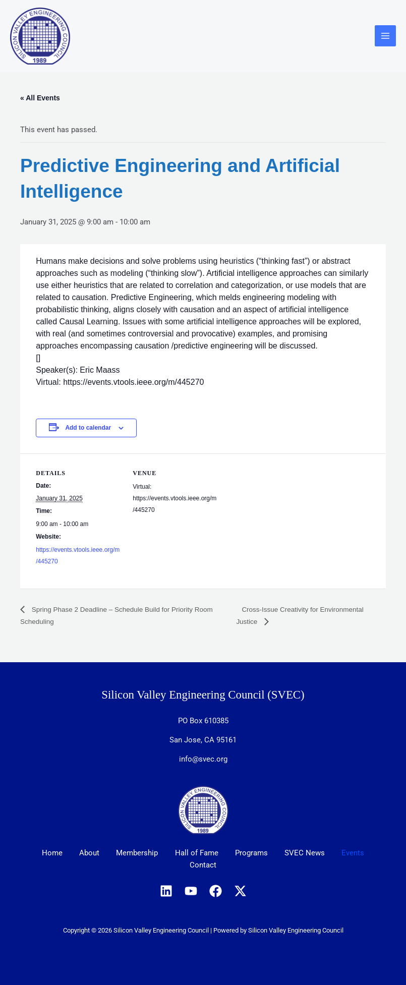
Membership (134, 853)
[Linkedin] (166, 891)
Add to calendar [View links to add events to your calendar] (88, 428)
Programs (255, 853)
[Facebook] (215, 891)
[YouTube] (191, 891)
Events (363, 853)
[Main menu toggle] (385, 36)
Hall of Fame (196, 853)
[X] (240, 891)
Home (42, 853)
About (83, 853)
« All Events (40, 98)
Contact (203, 865)
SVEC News (312, 853)
